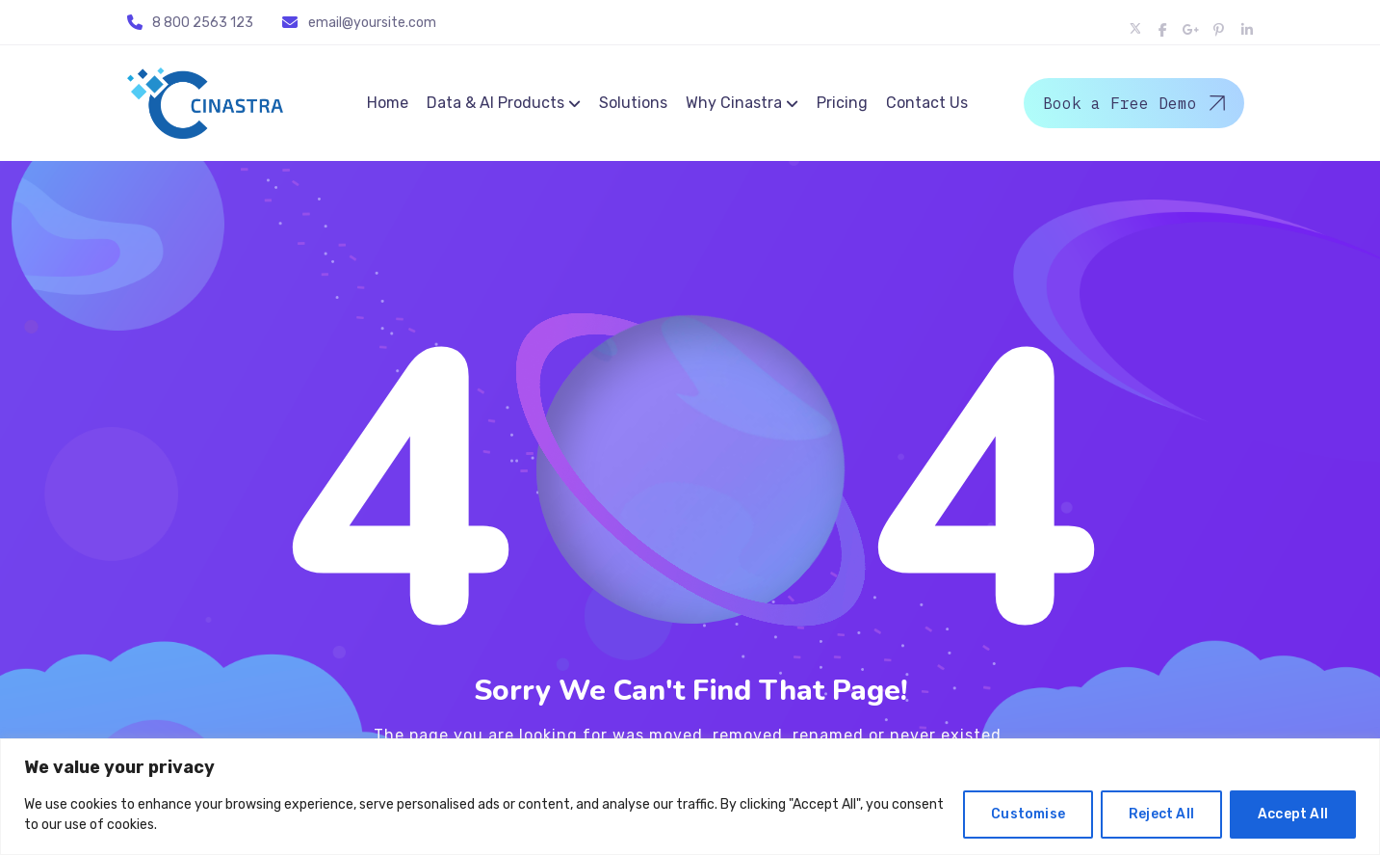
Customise (1028, 814)
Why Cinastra (734, 103)
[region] (690, 796)
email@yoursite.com (372, 22)
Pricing (842, 103)
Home (387, 103)
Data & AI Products (495, 103)
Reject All (1161, 814)
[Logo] (205, 103)
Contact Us (927, 103)
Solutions (633, 103)
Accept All (1293, 814)
